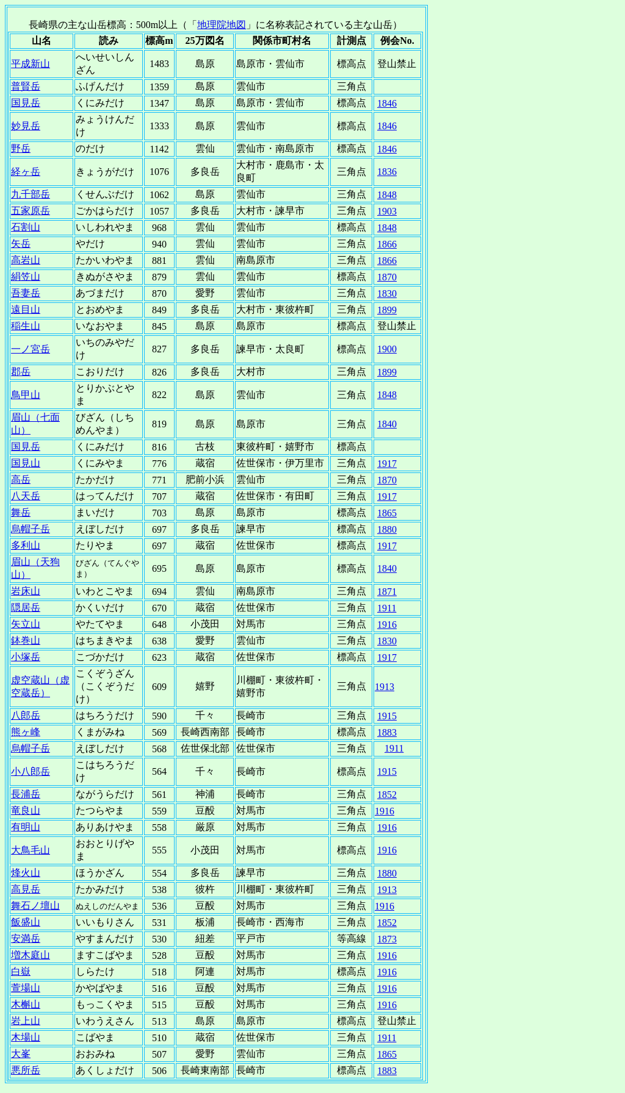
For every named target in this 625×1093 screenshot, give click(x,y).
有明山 (25, 827)
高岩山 (25, 260)
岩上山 (25, 1021)
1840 (387, 424)
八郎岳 (25, 715)
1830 (387, 293)
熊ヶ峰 (25, 732)
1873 (387, 939)
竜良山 (25, 810)
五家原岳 (30, 210)
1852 (387, 794)
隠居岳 (25, 607)
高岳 (21, 479)
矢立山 (25, 624)
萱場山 (25, 988)
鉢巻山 (25, 640)
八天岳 (25, 496)
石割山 (25, 227)
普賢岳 (25, 86)
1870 (387, 277)
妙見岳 (25, 126)
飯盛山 (25, 922)
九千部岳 (30, 194)
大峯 (21, 1053)
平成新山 (30, 64)
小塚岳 (25, 657)
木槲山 (25, 1004)
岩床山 (25, 591)
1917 (387, 463)
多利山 (25, 545)
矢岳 (21, 243)
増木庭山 (30, 955)
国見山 (25, 463)
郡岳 (21, 371)
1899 (387, 310)
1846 (387, 103)
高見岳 (25, 889)
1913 (384, 687)
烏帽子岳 (30, 529)
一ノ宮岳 (30, 349)
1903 (387, 211)
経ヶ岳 (25, 171)
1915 (387, 716)
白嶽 (21, 971)
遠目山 (25, 309)
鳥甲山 (25, 395)
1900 (387, 349)
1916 (387, 624)
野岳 (21, 148)
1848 (387, 195)
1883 (387, 732)
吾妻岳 (25, 293)
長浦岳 (25, 794)
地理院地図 (221, 25)
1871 (387, 591)
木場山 (25, 1037)
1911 (386, 608)
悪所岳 (25, 1070)
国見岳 (25, 103)
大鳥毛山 (30, 850)
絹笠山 (25, 276)
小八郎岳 (30, 771)
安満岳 (25, 938)
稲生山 (25, 326)
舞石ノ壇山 (35, 905)
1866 (387, 244)
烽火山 (25, 872)
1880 (387, 529)
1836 (387, 171)
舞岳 (21, 512)
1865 (387, 513)
